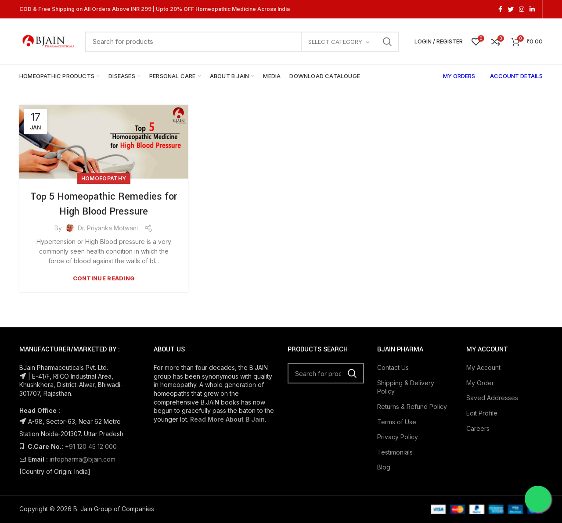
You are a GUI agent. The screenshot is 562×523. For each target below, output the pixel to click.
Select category (335, 41)
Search (387, 42)
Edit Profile (481, 413)
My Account (483, 367)
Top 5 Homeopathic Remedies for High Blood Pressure (103, 204)
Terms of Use (396, 422)
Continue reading (104, 278)
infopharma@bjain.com (82, 459)
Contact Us (393, 367)
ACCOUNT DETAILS (516, 75)
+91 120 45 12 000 (91, 446)
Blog (383, 467)
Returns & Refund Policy (412, 406)
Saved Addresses (492, 397)
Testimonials (395, 452)
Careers (478, 428)
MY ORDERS (459, 75)
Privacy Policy (397, 437)
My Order (480, 383)
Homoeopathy (103, 178)
